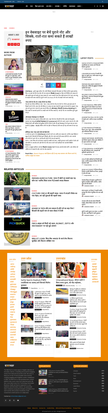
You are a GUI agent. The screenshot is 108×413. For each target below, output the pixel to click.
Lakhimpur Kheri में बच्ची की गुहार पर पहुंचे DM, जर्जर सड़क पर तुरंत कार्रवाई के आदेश (13, 76)
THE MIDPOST (16, 39)
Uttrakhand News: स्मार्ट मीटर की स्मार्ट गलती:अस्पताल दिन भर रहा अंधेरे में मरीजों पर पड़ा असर (78, 334)
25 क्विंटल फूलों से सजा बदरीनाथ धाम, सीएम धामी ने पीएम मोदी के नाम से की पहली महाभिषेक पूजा (78, 301)
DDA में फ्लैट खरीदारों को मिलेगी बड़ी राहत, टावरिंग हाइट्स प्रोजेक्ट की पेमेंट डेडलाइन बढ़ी (92, 161)
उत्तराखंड (60, 258)
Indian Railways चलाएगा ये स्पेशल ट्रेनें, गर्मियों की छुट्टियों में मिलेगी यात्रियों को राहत (13, 102)
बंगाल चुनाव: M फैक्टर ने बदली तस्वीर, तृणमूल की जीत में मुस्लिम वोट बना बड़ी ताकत (92, 192)
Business (12, 28)
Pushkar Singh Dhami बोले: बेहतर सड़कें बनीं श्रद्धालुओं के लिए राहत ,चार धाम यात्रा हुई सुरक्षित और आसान (78, 312)
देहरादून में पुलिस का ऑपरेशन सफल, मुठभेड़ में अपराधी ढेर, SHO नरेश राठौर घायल (78, 291)
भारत (6, 124)
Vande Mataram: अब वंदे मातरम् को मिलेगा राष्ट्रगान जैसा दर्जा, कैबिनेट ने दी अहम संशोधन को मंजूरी (92, 140)
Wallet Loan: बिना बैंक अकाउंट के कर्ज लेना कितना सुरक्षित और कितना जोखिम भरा (52, 240)
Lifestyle (8, 97)
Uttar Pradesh (9, 72)
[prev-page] (81, 219)
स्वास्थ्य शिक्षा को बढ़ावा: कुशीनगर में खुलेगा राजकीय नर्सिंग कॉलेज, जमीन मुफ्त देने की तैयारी (92, 182)
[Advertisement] (54, 16)
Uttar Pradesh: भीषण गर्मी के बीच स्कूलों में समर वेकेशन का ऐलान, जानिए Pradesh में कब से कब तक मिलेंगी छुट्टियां (13, 157)
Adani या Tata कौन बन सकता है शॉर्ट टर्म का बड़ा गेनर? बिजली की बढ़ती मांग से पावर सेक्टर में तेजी (53, 209)
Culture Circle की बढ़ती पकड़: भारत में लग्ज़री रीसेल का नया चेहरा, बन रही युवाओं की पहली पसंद (54, 194)
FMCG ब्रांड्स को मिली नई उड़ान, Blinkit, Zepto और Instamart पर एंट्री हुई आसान (53, 224)
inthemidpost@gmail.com (18, 396)
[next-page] (84, 219)
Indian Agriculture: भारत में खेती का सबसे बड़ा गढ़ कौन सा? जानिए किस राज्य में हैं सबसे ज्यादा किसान (54, 179)
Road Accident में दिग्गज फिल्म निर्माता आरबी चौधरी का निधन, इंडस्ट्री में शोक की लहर (92, 171)
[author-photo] (83, 69)
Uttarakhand (59, 285)
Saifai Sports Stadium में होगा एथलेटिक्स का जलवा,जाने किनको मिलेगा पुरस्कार (92, 65)
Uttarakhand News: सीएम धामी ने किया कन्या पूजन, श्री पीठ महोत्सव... (70, 281)
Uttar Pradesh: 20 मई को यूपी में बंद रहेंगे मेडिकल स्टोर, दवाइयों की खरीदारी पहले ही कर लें (92, 150)
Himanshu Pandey (89, 186)
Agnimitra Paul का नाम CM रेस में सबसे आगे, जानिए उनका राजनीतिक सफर (92, 119)
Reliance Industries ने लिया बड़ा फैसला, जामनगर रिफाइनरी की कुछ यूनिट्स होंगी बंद (13, 129)
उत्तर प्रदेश (26, 258)
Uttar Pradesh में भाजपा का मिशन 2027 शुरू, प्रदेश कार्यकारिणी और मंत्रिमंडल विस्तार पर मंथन (91, 130)
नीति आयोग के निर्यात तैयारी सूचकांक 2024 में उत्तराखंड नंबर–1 (77, 344)
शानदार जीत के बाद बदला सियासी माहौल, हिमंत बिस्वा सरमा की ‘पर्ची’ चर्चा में (91, 203)
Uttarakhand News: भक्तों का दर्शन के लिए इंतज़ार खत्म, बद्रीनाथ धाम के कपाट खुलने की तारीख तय (78, 323)
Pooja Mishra (9, 79)
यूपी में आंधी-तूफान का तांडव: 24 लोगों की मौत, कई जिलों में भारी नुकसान (92, 212)
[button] (102, 1)
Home (5, 28)
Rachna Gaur (80, 348)
